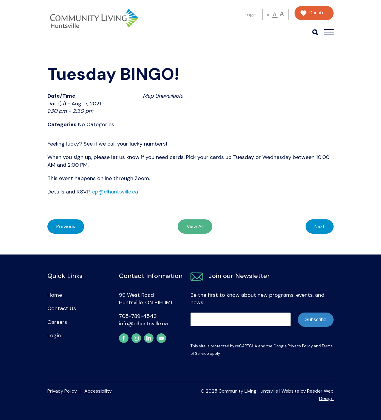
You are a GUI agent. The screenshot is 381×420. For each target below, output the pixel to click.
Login (250, 14)
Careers (57, 322)
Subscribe (315, 319)
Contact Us (61, 308)
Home (54, 295)
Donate (317, 13)
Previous (65, 226)
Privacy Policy (300, 346)
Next (320, 226)
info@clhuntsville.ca (143, 323)
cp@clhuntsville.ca (115, 191)
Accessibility (98, 391)
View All (195, 226)
